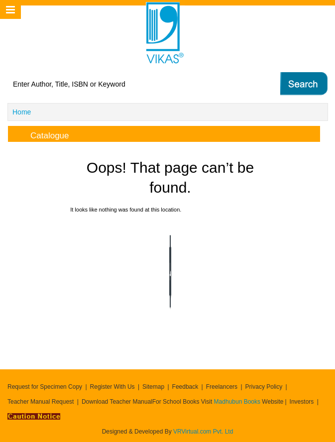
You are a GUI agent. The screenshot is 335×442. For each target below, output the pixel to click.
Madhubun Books (238, 401)
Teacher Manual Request (40, 401)
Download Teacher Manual (117, 401)
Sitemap (153, 386)
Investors (302, 401)
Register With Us (112, 386)
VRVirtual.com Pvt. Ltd (203, 431)
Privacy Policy (264, 386)
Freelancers (221, 386)
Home (21, 112)
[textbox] (129, 84)
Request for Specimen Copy (44, 386)
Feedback (185, 386)
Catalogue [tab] (41, 134)
